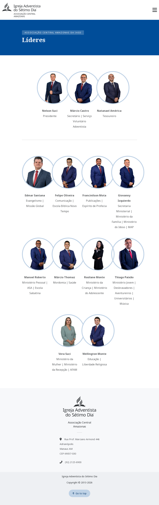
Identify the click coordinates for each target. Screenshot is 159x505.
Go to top (79, 493)
